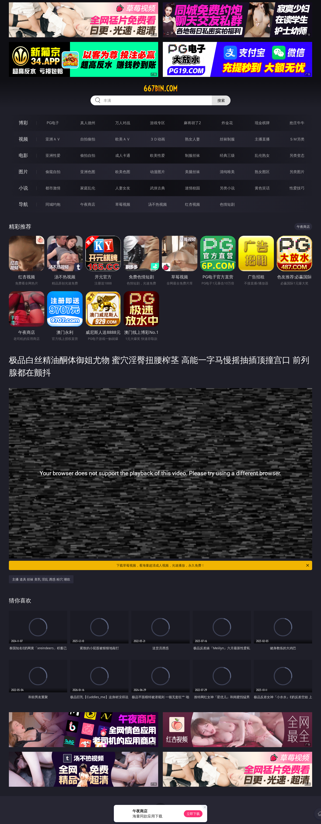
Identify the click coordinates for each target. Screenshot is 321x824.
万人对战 (122, 122)
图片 (23, 171)
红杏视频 (192, 204)
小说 (23, 188)
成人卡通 (122, 155)
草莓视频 (122, 204)
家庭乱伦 (87, 188)
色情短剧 (227, 204)
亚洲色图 (87, 171)
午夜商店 (87, 204)
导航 (23, 204)
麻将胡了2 (192, 122)
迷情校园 (192, 188)
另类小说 (227, 188)
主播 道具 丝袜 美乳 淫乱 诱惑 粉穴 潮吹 (41, 579)
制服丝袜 (192, 155)
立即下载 (193, 813)
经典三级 (227, 155)
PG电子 (53, 122)
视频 (23, 139)
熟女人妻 (192, 139)
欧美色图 (122, 171)
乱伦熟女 (262, 155)
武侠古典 (157, 188)
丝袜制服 (227, 139)
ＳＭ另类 (297, 139)
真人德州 (87, 122)
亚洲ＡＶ (52, 139)
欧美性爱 (157, 155)
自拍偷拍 (87, 139)
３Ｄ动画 (157, 139)
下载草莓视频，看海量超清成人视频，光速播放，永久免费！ (213, 565)
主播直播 (262, 139)
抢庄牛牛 (297, 122)
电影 (23, 155)
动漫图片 (157, 171)
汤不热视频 (157, 204)
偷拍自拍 (87, 155)
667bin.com (160, 88)
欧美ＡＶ (122, 139)
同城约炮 (52, 204)
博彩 (23, 123)
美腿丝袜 (192, 171)
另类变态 (297, 155)
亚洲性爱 (52, 155)
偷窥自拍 (52, 171)
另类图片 (297, 171)
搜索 (221, 100)
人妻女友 (122, 188)
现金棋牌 (262, 122)
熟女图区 (262, 171)
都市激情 (52, 188)
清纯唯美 (227, 171)
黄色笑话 (262, 188)
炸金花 (227, 122)
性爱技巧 (297, 188)
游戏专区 (157, 122)
